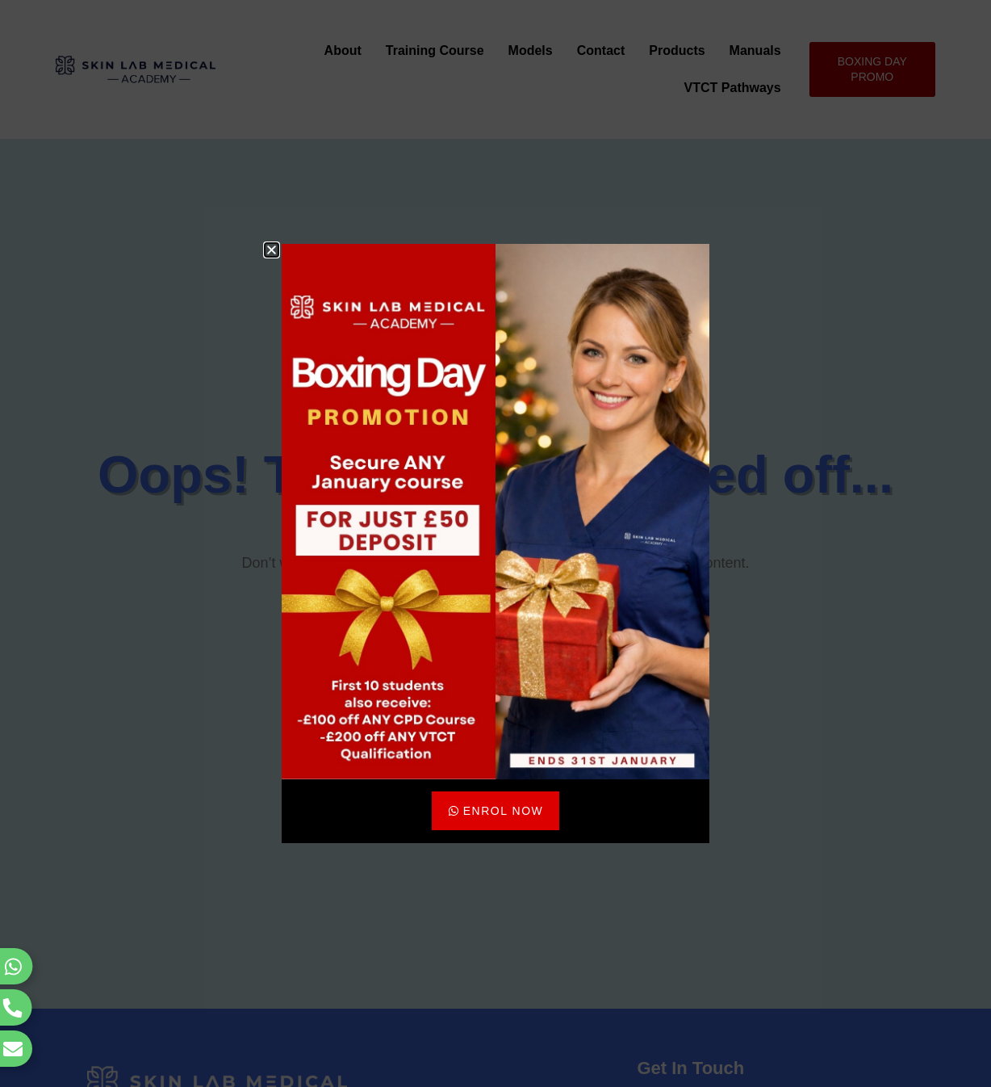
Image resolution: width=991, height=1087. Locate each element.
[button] (272, 250)
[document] (495, 543)
